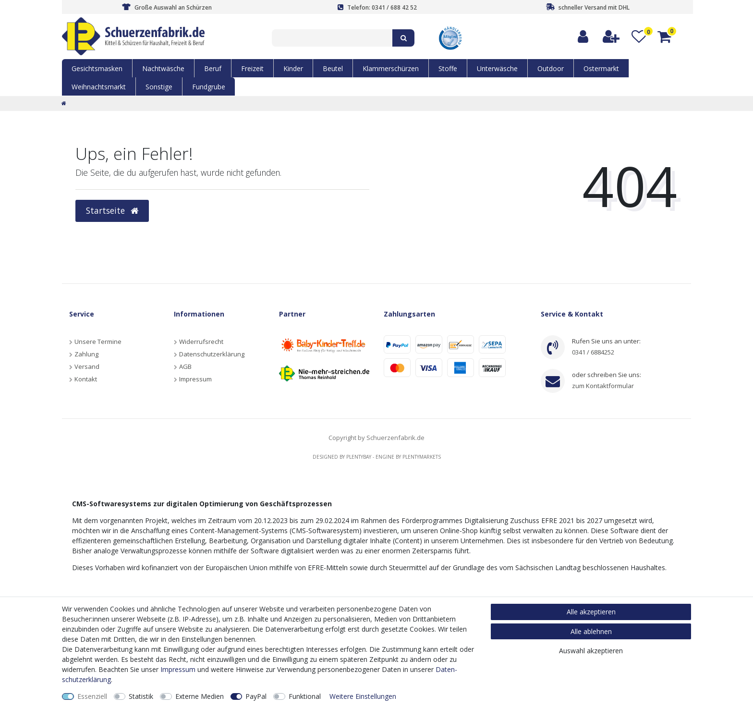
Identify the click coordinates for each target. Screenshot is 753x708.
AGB (185, 366)
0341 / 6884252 (593, 352)
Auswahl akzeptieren (591, 650)
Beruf (212, 68)
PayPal (256, 696)
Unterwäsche (497, 68)
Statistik (141, 696)
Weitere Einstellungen (362, 696)
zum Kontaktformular (603, 385)
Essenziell (92, 696)
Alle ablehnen (591, 631)
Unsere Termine (97, 341)
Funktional (305, 696)
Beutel (333, 68)
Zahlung (86, 354)
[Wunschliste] (639, 37)
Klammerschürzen (391, 68)
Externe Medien (199, 696)
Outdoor (550, 68)
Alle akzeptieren (591, 611)
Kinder (293, 68)
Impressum (195, 379)
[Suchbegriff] (332, 38)
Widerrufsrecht (201, 341)
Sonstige (159, 86)
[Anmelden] (583, 37)
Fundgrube (208, 86)
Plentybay (358, 456)
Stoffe (447, 68)
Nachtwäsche (163, 68)
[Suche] (403, 38)
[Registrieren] (611, 37)
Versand (86, 366)
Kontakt (85, 379)
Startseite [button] (112, 210)
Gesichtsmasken (97, 68)
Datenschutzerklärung (211, 354)
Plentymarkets (421, 456)
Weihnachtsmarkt (99, 86)
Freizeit (252, 68)
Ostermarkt (601, 68)
